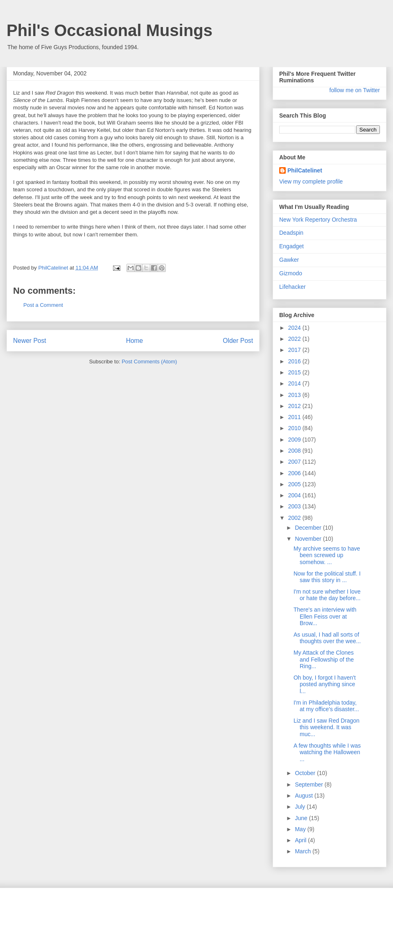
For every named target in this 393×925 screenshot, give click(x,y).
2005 (295, 484)
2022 (295, 339)
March (303, 851)
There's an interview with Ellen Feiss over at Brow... (325, 616)
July (301, 806)
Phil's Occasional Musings (109, 30)
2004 (295, 495)
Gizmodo (290, 273)
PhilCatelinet (304, 170)
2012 (295, 406)
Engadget (291, 246)
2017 (295, 350)
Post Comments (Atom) (149, 361)
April (301, 840)
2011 (295, 417)
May (301, 829)
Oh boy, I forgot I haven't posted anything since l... (325, 684)
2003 (295, 506)
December (309, 527)
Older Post (238, 340)
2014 (295, 383)
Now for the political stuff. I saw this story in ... (327, 577)
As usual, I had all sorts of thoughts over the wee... (327, 638)
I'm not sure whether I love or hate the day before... (327, 595)
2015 (295, 372)
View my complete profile (311, 181)
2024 (295, 327)
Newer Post (29, 340)
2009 (295, 439)
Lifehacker (292, 286)
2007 (295, 461)
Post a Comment (43, 305)
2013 (295, 395)
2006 (295, 473)
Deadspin (291, 232)
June (302, 818)
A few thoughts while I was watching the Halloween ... (327, 752)
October (306, 773)
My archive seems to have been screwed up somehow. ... (327, 555)
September (309, 784)
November (309, 538)
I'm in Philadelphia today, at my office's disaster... (326, 706)
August (304, 795)
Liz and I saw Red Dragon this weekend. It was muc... (326, 727)
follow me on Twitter (355, 90)
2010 (295, 428)
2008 (295, 450)
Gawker (289, 259)
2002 (295, 518)
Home (134, 340)
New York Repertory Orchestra (318, 219)
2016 (295, 361)
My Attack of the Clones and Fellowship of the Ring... (324, 659)
